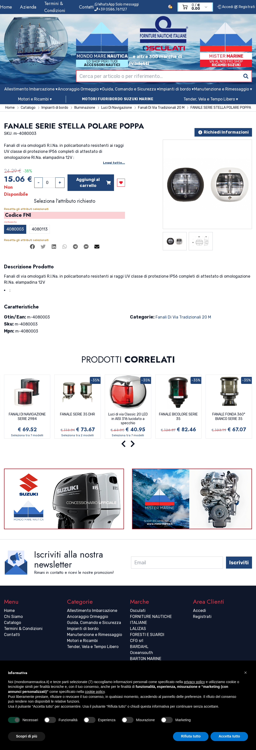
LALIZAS (138, 628)
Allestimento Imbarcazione (92, 610)
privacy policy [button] (194, 682)
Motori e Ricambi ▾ (35, 99)
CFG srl (136, 640)
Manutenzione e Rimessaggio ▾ (223, 89)
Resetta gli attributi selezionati (26, 209)
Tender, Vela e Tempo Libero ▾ (211, 99)
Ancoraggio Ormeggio (87, 616)
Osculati (138, 610)
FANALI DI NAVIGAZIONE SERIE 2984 (27, 416)
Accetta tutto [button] (229, 736)
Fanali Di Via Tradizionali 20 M (183, 317)
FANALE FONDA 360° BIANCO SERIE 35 (228, 416)
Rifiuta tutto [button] (191, 736)
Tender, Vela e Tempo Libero (92, 646)
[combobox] (164, 76)
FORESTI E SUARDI (147, 634)
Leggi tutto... (114, 162)
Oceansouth (141, 652)
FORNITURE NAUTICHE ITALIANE (151, 619)
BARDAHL (139, 646)
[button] (246, 673)
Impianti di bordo (82, 628)
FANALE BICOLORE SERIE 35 (178, 416)
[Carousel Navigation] (128, 444)
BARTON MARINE (145, 658)
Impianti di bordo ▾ (176, 89)
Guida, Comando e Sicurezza (94, 622)
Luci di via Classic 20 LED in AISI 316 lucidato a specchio (128, 418)
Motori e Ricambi (82, 640)
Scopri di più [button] (26, 736)
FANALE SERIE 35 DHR (77, 414)
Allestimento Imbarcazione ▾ (31, 89)
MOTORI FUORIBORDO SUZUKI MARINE (118, 99)
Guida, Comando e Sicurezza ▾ (130, 89)
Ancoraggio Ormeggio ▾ (80, 89)
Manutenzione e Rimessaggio (94, 634)
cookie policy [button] (94, 692)
